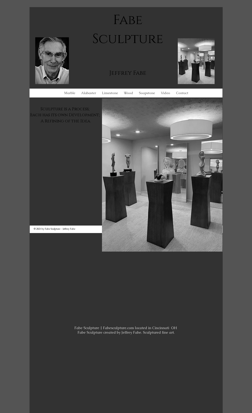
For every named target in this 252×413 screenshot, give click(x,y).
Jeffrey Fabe (127, 73)
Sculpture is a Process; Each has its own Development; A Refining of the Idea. (66, 115)
